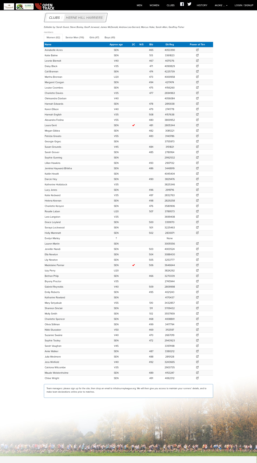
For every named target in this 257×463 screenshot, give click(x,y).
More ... (221, 5)
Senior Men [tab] (75, 37)
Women (154, 5)
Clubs (171, 5)
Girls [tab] (94, 37)
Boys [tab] (110, 37)
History (202, 5)
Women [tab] (53, 37)
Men (139, 5)
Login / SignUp (244, 5)
